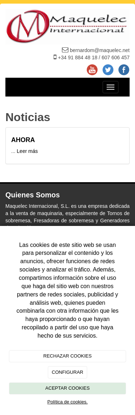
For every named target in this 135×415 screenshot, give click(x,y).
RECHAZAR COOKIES (67, 356)
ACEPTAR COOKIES (67, 388)
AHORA (23, 140)
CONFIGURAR (67, 372)
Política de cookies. (67, 402)
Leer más (27, 151)
